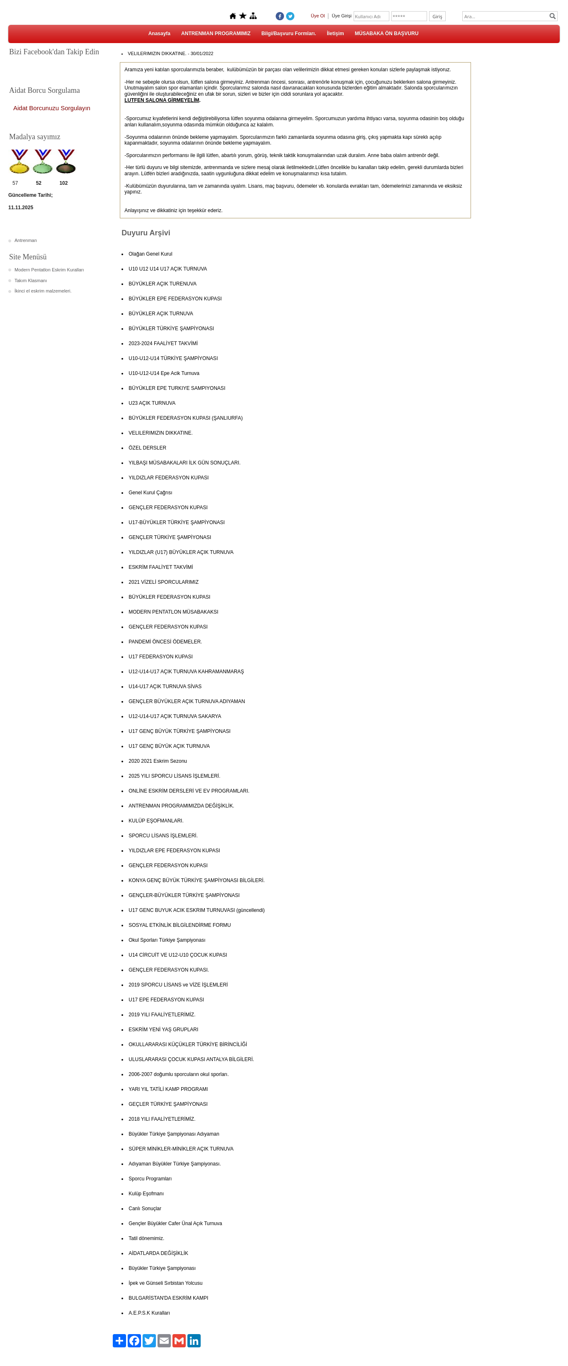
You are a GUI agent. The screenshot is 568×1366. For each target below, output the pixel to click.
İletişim (335, 33)
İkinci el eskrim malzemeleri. (43, 290)
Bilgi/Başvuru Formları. (288, 33)
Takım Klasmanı (31, 280)
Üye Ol (318, 15)
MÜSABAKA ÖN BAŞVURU (387, 33)
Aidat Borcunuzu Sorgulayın (51, 107)
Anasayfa (159, 33)
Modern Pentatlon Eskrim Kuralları (49, 269)
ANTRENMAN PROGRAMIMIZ (215, 33)
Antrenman (26, 240)
